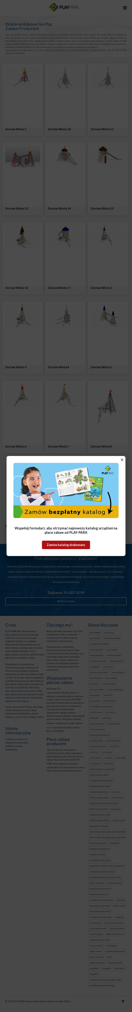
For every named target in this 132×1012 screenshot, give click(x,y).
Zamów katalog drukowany (66, 545)
